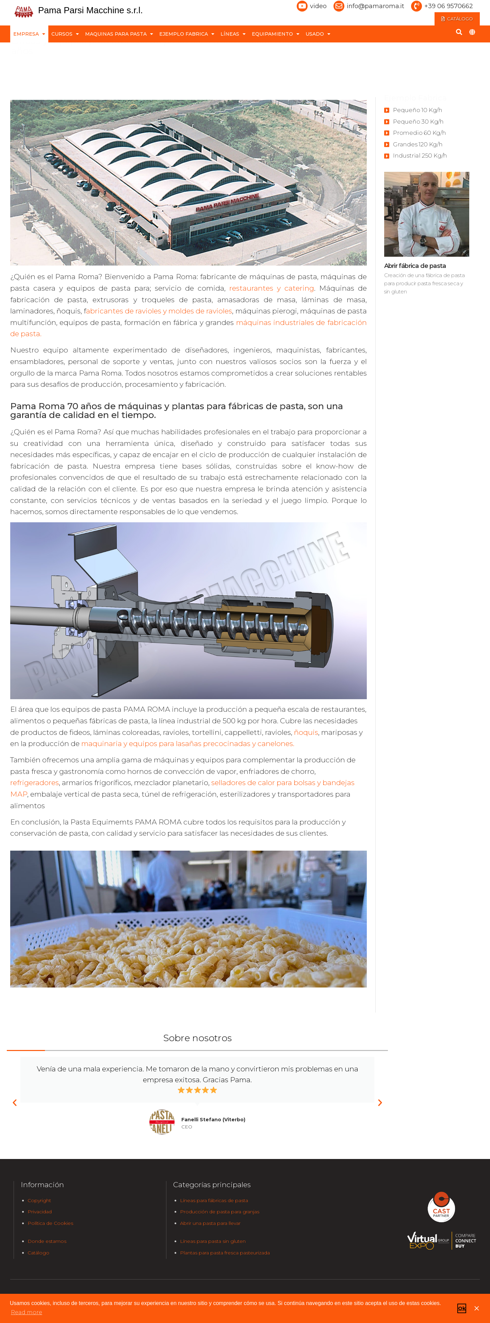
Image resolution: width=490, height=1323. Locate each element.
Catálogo (38, 1253)
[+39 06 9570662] (416, 6)
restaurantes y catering (271, 288)
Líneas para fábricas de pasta (214, 1200)
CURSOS (65, 31)
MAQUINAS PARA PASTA (119, 31)
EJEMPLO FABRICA (186, 31)
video (318, 6)
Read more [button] (26, 1312)
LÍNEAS (233, 31)
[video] (302, 6)
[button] (14, 1102)
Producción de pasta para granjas (219, 1212)
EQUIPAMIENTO (275, 31)
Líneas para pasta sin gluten (213, 1241)
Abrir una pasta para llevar (210, 1223)
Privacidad (40, 1212)
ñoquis (306, 732)
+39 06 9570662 (448, 6)
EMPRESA (29, 31)
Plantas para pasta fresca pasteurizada (225, 1253)
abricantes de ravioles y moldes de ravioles (159, 311)
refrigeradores (34, 782)
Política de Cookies (50, 1223)
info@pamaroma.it (375, 6)
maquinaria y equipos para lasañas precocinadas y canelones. (187, 743)
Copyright (39, 1200)
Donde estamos (47, 1241)
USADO (318, 31)
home (20, 51)
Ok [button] (462, 1308)
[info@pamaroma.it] (338, 6)
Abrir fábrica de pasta (415, 266)
